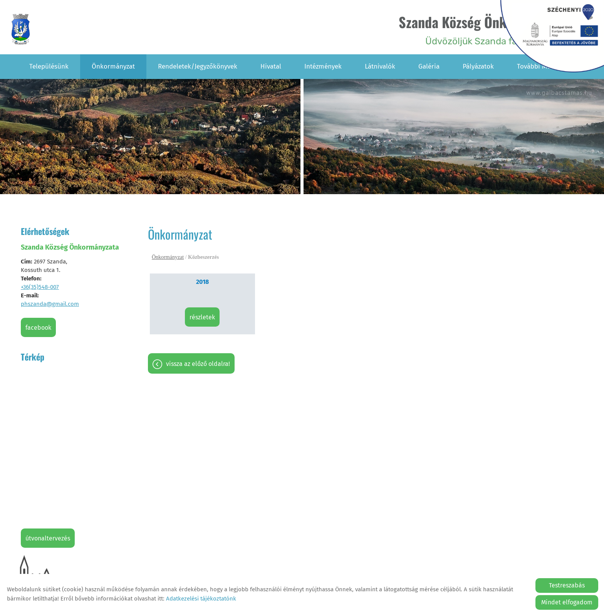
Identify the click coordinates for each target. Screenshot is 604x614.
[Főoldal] (21, 29)
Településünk (49, 66)
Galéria (429, 66)
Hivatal (270, 66)
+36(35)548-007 (40, 287)
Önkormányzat (113, 66)
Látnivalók (380, 66)
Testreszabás (567, 585)
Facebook (38, 327)
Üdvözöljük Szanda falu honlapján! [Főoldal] (485, 29)
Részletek (202, 317)
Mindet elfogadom (566, 602)
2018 (202, 281)
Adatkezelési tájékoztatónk (201, 598)
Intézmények (323, 66)
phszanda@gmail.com (50, 303)
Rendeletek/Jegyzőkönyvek (197, 66)
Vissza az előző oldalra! (198, 363)
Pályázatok (478, 66)
